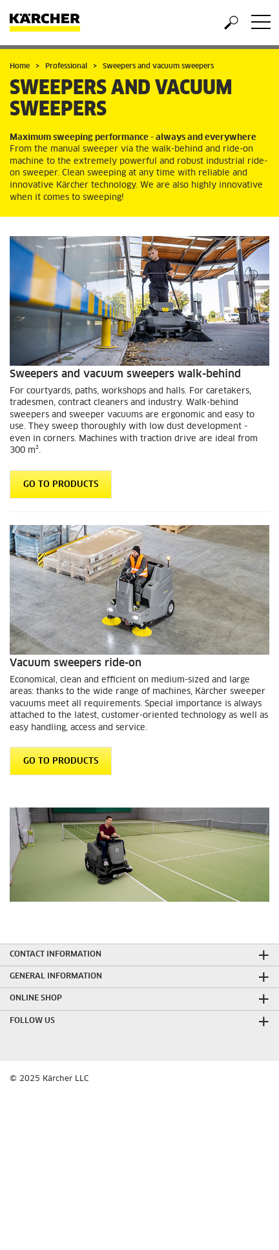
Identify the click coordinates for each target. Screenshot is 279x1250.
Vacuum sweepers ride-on (75, 663)
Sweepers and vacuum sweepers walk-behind (125, 374)
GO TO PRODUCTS (60, 485)
